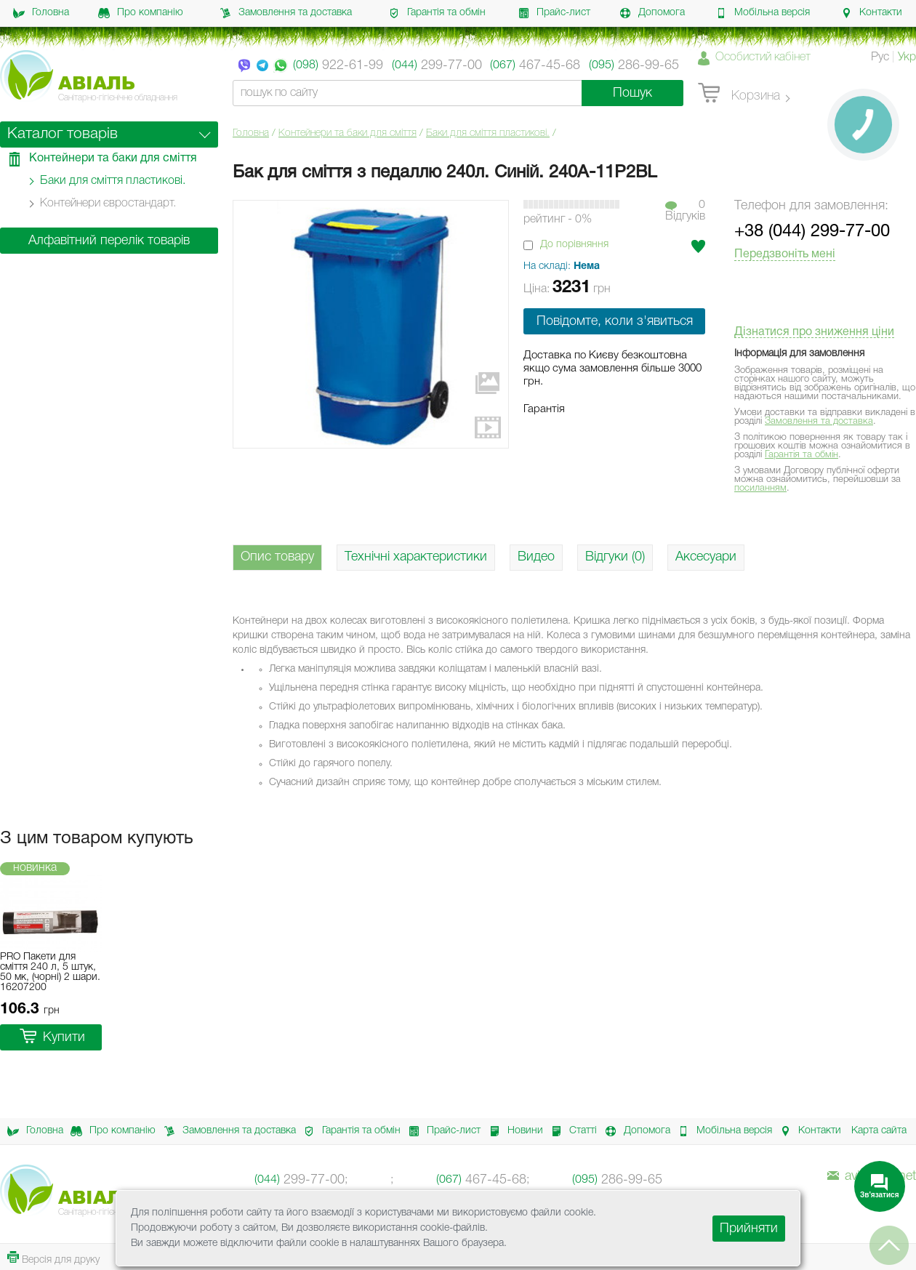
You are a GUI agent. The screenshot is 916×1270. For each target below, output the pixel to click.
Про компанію (140, 13)
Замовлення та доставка (286, 13)
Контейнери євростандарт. (108, 203)
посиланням (760, 488)
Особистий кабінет (763, 57)
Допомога (652, 13)
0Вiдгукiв (685, 211)
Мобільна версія (762, 13)
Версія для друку (53, 1258)
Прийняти (749, 1228)
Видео (536, 557)
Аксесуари (705, 557)
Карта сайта (879, 1131)
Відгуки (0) (615, 557)
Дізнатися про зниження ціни (814, 332)
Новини (512, 1131)
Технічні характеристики (416, 557)
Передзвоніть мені (784, 254)
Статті (570, 1131)
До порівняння (574, 244)
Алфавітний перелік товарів (109, 240)
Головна (41, 13)
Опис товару (277, 557)
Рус (880, 57)
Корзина (739, 94)
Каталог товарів (62, 134)
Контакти (871, 13)
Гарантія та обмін (437, 13)
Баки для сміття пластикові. (488, 133)
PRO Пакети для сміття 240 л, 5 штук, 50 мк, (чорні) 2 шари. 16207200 (50, 972)
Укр (907, 57)
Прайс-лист (554, 13)
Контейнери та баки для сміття (347, 133)
